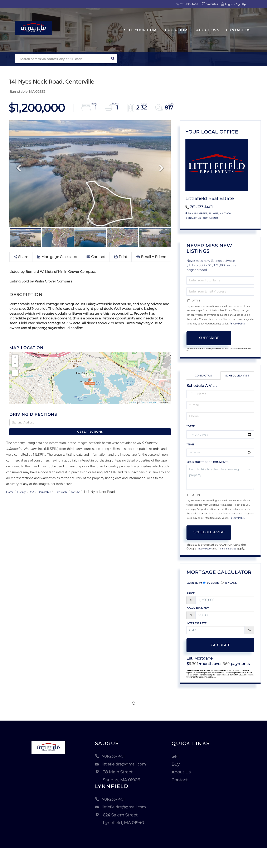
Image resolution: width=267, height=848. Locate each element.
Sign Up (241, 4)
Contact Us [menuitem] (238, 30)
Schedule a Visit (237, 375)
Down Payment (197, 608)
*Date (190, 426)
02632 (88, 484)
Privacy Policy (237, 323)
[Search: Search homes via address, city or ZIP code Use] (61, 58)
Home (10, 484)
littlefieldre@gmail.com (121, 764)
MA (37, 484)
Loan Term (194, 583)
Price (190, 593)
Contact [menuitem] (181, 780)
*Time (190, 444)
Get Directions (155, 422)
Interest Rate (196, 623)
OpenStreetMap (149, 402)
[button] (112, 58)
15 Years (229, 583)
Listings (25, 484)
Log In (229, 4)
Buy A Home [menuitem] (177, 30)
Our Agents (210, 218)
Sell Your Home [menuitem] (141, 30)
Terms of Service (230, 549)
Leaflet (133, 402)
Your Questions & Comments (207, 462)
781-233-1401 (187, 4)
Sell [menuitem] (176, 756)
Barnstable (51, 484)
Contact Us (193, 218)
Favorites (210, 4)
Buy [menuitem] (177, 764)
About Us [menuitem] (206, 30)
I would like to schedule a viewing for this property (220, 477)
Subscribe (209, 338)
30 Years (211, 583)
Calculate (209, 645)
